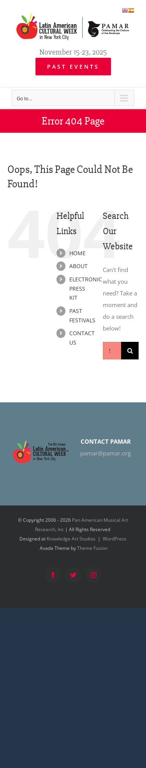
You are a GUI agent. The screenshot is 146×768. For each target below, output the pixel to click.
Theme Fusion (92, 548)
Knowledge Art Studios (71, 538)
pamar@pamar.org (105, 453)
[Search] (130, 350)
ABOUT (78, 266)
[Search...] (112, 350)
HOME (77, 253)
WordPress (115, 538)
